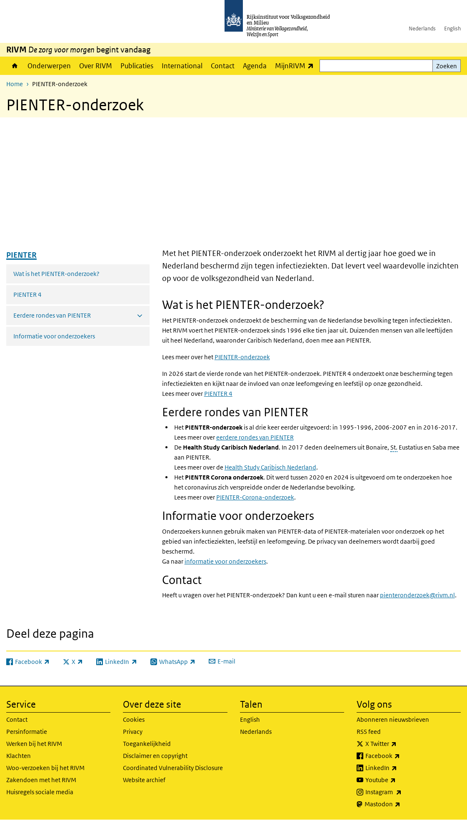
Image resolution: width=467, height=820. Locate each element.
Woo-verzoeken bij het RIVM (45, 768)
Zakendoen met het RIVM (41, 780)
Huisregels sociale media (39, 792)
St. (393, 447)
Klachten (18, 756)
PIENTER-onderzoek (242, 357)
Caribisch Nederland (270, 467)
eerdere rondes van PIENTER (255, 437)
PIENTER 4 (27, 294)
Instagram (401, 792)
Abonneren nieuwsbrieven (393, 719)
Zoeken (446, 66)
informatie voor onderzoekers (225, 561)
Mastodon (401, 804)
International (182, 65)
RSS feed (369, 732)
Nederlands (422, 28)
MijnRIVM (296, 65)
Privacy (132, 732)
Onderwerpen (49, 65)
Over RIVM (95, 65)
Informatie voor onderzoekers (54, 336)
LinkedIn (399, 768)
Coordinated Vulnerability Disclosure (173, 768)
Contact (223, 65)
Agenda (255, 65)
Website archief (144, 780)
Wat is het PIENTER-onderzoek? (56, 274)
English (452, 28)
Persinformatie (26, 732)
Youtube (398, 780)
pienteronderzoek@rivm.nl (417, 595)
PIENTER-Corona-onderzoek (255, 497)
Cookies (134, 719)
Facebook (401, 756)
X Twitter (399, 744)
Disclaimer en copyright (155, 756)
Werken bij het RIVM (34, 744)
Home (14, 66)
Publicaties (136, 65)
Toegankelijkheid (147, 744)
